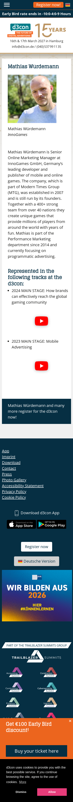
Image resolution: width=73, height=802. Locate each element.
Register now (36, 546)
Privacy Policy (14, 491)
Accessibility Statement (23, 485)
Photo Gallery (14, 480)
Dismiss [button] (21, 791)
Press (7, 474)
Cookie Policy (14, 497)
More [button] (22, 782)
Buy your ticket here (36, 751)
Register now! (48, 4)
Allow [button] (52, 791)
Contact (9, 468)
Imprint (8, 456)
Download (11, 462)
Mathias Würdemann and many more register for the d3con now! (36, 411)
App (5, 451)
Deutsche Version (36, 561)
